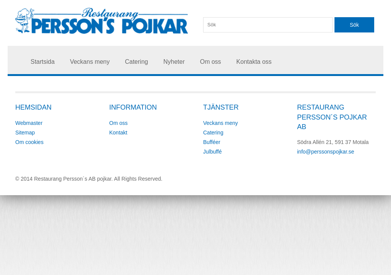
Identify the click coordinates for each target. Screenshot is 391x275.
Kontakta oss (254, 61)
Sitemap (25, 132)
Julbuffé (212, 152)
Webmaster (28, 123)
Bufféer (211, 142)
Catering (136, 61)
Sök (354, 25)
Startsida (43, 61)
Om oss (210, 61)
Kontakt (118, 132)
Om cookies (29, 142)
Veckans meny (90, 61)
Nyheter (174, 61)
